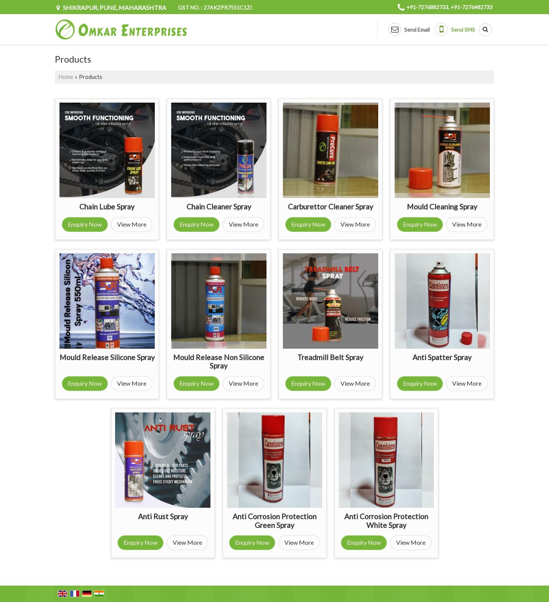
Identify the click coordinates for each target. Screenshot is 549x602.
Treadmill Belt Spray (330, 357)
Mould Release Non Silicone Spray (218, 361)
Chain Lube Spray (107, 206)
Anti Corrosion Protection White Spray (386, 520)
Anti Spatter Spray (442, 357)
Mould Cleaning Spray (442, 206)
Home (66, 77)
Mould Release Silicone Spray (107, 357)
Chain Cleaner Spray (218, 206)
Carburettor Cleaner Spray (330, 206)
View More (131, 224)
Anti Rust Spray (163, 516)
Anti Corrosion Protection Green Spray (274, 520)
